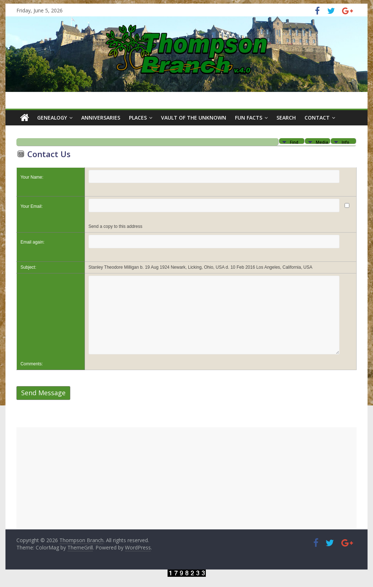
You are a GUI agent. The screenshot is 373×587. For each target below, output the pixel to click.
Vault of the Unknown (193, 117)
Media (322, 141)
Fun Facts (248, 117)
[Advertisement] (186, 478)
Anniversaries (100, 117)
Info (345, 141)
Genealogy (52, 117)
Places (138, 117)
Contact (317, 117)
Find (294, 141)
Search (286, 117)
